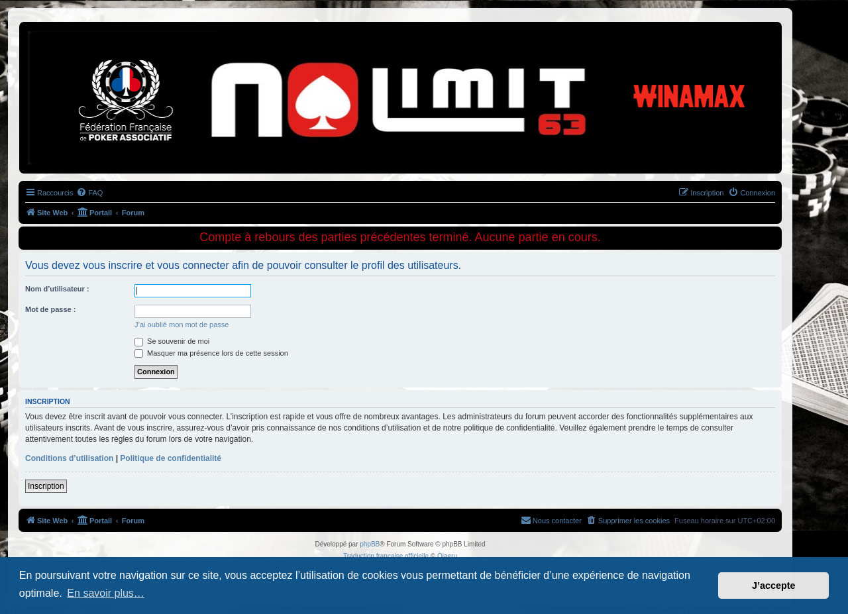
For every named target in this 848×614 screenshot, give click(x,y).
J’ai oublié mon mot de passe (181, 325)
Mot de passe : (50, 309)
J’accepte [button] (774, 585)
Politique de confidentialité (170, 458)
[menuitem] (89, 193)
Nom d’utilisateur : (57, 289)
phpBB (370, 544)
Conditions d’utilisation (69, 458)
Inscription (46, 486)
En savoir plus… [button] (105, 593)
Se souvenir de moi (171, 341)
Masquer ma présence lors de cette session (211, 353)
